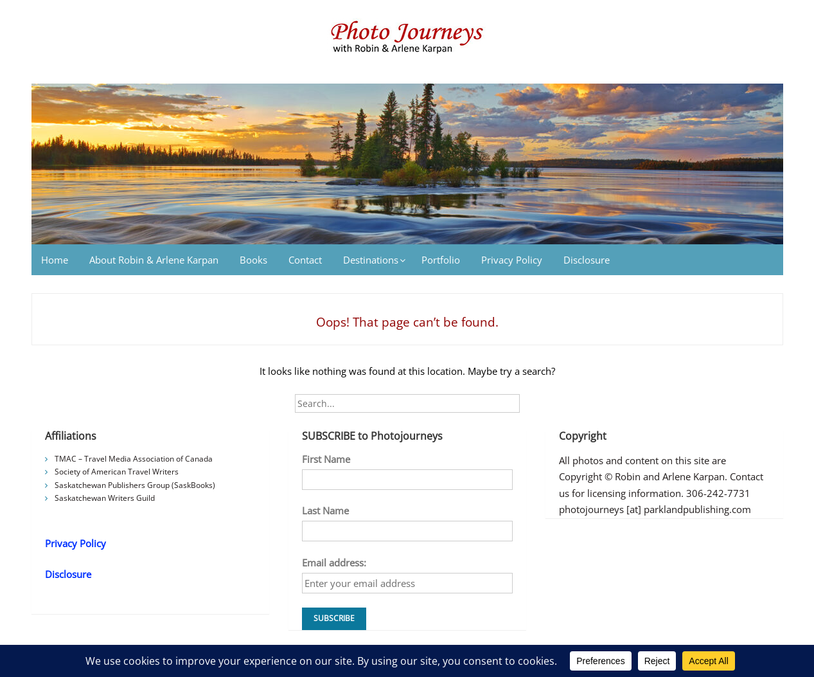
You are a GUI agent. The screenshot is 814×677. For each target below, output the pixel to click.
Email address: (334, 562)
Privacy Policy (511, 259)
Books (253, 259)
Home (54, 259)
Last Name (325, 510)
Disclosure (586, 259)
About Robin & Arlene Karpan (153, 259)
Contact (305, 259)
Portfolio (440, 259)
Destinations (370, 259)
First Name (326, 459)
